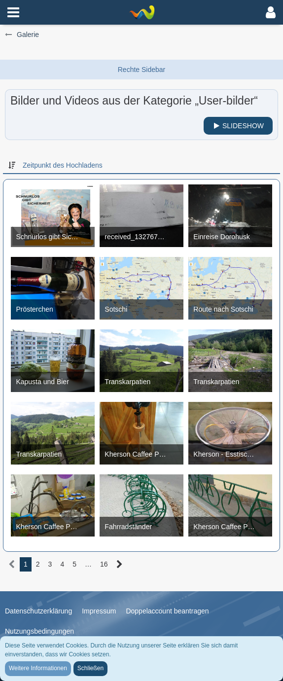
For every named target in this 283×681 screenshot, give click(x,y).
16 (104, 564)
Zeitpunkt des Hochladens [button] (63, 165)
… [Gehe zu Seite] (88, 564)
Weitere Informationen (38, 668)
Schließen (90, 668)
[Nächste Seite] (119, 564)
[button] (13, 12)
